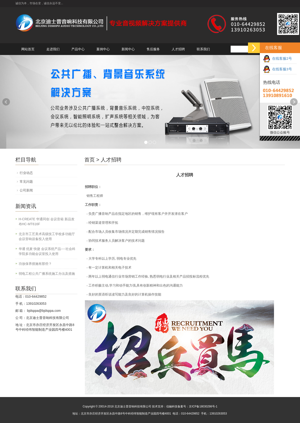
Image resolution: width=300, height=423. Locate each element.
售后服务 (153, 49)
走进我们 (53, 49)
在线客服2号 (277, 58)
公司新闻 (26, 190)
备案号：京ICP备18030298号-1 (197, 406)
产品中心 (78, 49)
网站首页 (28, 49)
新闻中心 (128, 49)
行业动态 (26, 173)
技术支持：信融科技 (165, 406)
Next (294, 102)
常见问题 (26, 181)
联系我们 (203, 49)
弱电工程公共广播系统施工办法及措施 (47, 273)
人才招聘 (178, 49)
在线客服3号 (277, 69)
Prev (6, 102)
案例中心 (103, 49)
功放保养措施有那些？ (35, 264)
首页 (89, 160)
